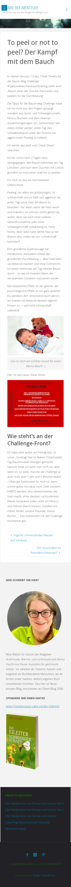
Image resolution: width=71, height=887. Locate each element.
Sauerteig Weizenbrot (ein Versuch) (27, 822)
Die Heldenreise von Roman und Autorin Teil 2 (34, 810)
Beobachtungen (16, 828)
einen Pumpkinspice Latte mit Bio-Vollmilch (32, 706)
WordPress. (49, 875)
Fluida (36, 875)
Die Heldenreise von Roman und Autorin (31, 816)
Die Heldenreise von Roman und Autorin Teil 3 (34, 803)
